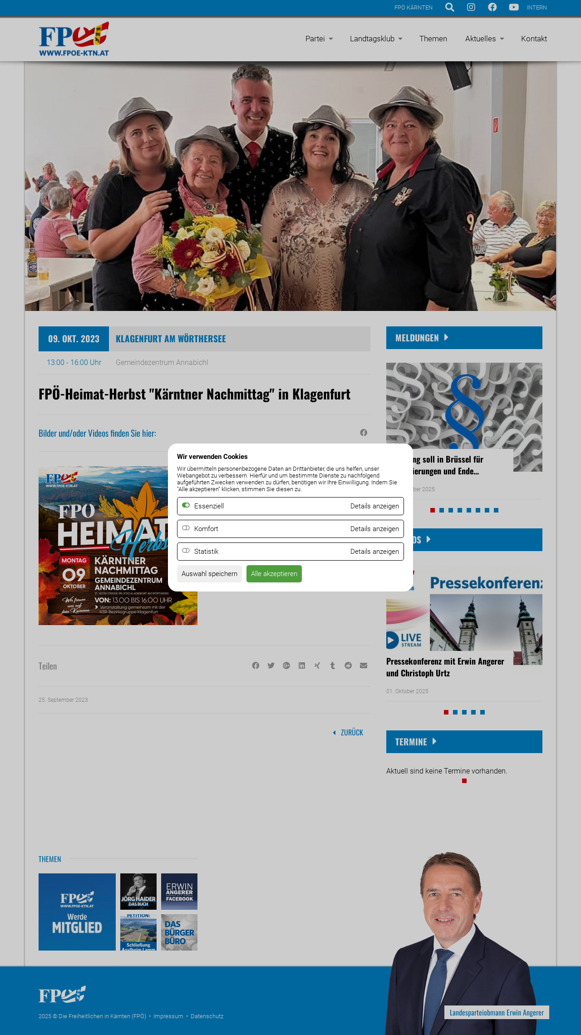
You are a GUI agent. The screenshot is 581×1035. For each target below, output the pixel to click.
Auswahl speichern (212, 575)
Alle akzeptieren (281, 575)
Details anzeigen (372, 529)
